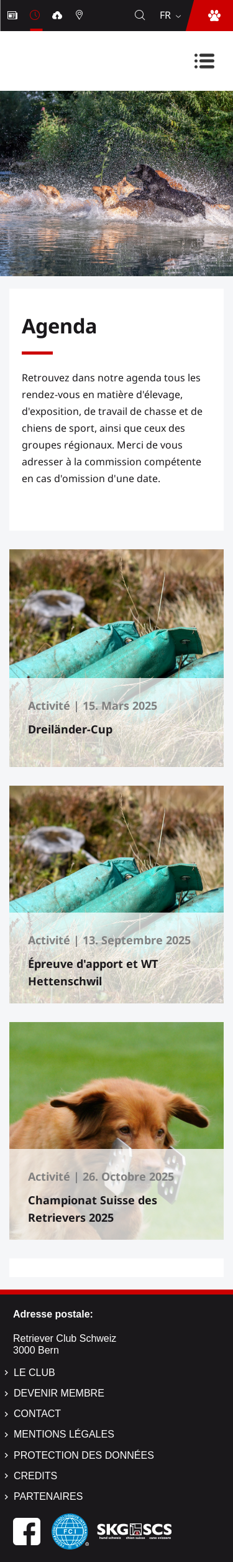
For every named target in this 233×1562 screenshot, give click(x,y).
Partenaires (48, 1496)
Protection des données (84, 1455)
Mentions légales (64, 1434)
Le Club (34, 1372)
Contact (37, 1413)
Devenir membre (59, 1393)
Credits (35, 1476)
